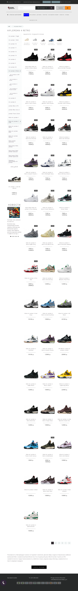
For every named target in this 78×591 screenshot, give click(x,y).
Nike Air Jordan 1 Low (14, 122)
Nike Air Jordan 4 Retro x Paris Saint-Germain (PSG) (31, 103)
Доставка (39, 14)
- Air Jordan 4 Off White (14, 75)
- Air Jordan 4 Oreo (13, 80)
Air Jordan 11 (13, 47)
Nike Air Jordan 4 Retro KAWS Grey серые (31, 244)
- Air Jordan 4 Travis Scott (13, 89)
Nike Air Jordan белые (13, 136)
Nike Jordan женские (12, 141)
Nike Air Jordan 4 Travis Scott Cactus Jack (30, 456)
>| (69, 543)
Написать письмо (56, 2)
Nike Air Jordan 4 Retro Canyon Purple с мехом (31, 174)
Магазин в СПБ (33, 20)
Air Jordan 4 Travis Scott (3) (51, 41)
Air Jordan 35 (13, 67)
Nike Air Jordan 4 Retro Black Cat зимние (48, 138)
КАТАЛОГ (26, 14)
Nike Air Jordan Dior (13, 131)
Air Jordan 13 (13, 55)
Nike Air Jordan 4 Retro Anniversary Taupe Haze (47, 279)
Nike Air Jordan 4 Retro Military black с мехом (64, 174)
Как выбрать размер (54, 14)
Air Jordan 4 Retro (14, 71)
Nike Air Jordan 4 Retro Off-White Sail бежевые (48, 244)
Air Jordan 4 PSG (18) (43, 41)
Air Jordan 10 (13, 44)
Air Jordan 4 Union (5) (59, 41)
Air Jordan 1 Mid (14, 40)
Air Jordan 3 (12, 63)
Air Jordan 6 (12, 102)
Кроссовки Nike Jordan (13, 146)
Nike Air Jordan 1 (14, 117)
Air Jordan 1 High (14, 36)
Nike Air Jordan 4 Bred (30, 489)
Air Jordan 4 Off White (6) (27, 41)
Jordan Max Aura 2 (14, 109)
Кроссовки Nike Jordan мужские (13, 156)
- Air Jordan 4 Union (13, 94)
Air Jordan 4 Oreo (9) (35, 41)
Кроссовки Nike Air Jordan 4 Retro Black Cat (31, 68)
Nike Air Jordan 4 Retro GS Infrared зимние (64, 138)
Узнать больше (39, 567)
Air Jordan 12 (13, 51)
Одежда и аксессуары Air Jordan (13, 161)
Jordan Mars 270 (14, 106)
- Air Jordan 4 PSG (13, 84)
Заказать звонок (46, 2)
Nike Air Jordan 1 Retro (14, 127)
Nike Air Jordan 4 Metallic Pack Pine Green (64, 279)
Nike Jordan (33, 14)
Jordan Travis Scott (14, 113)
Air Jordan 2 (12, 59)
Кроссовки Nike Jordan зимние (13, 151)
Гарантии (45, 14)
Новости (62, 14)
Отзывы (68, 14)
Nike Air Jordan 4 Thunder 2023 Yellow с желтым (64, 103)
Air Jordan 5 (12, 98)
